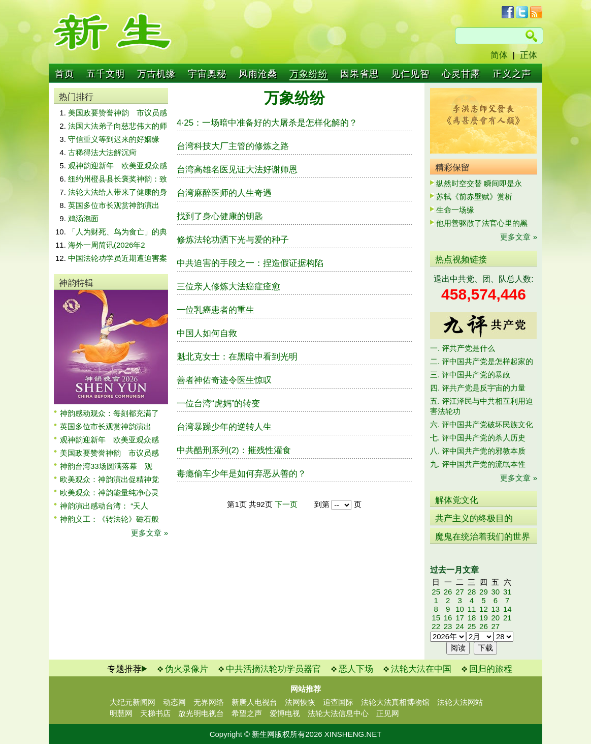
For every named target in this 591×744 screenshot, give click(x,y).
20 (495, 617)
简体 (499, 55)
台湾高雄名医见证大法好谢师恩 (237, 169)
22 (436, 626)
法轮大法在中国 (421, 669)
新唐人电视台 (254, 702)
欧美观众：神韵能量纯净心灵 (109, 492)
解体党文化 (456, 500)
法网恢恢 (300, 702)
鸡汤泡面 (83, 218)
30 (495, 591)
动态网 (174, 702)
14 (507, 609)
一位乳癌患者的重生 (215, 310)
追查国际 (338, 702)
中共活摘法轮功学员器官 (273, 669)
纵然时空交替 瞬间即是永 (479, 183)
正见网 (387, 713)
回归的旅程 (490, 669)
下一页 (286, 504)
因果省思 (359, 74)
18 (472, 617)
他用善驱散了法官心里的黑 (482, 223)
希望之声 (247, 713)
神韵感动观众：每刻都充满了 (109, 413)
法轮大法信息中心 (338, 713)
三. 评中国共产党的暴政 (470, 374)
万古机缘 (156, 74)
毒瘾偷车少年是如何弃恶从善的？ (241, 474)
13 (495, 609)
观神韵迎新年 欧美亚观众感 (117, 165)
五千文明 (105, 74)
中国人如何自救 (207, 333)
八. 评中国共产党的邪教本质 (478, 451)
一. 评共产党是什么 (462, 348)
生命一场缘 (455, 209)
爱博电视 (285, 713)
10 (459, 609)
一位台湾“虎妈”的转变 (218, 403)
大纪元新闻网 (132, 702)
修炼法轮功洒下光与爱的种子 (233, 240)
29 (483, 591)
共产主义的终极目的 (474, 518)
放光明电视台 (201, 713)
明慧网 (121, 713)
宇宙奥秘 (207, 74)
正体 (528, 55)
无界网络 (208, 702)
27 (459, 591)
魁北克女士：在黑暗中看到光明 (237, 357)
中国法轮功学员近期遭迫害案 (117, 258)
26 (448, 591)
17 (459, 617)
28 (472, 591)
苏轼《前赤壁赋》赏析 (474, 196)
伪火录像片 (186, 669)
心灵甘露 (461, 74)
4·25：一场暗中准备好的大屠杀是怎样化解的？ (267, 123)
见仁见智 (410, 74)
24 (459, 626)
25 (436, 591)
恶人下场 (356, 669)
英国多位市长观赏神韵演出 (117, 205)
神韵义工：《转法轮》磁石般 (109, 519)
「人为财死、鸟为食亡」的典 (117, 231)
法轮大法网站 (460, 702)
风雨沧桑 (258, 74)
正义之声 (511, 74)
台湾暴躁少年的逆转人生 (224, 427)
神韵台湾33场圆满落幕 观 (106, 466)
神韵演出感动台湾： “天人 (104, 505)
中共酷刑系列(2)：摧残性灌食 (234, 450)
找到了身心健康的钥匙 (220, 216)
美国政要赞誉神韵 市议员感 (117, 112)
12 (483, 609)
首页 (64, 74)
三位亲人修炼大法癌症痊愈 (228, 286)
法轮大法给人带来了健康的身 (117, 192)
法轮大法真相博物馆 (395, 702)
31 (507, 591)
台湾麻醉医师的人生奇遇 (224, 193)
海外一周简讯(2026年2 (106, 245)
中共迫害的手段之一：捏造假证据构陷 (250, 263)
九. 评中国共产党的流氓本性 (478, 464)
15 (436, 617)
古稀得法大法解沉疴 (102, 152)
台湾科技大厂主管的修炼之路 (233, 146)
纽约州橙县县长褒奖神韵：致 (117, 178)
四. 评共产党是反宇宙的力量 (478, 387)
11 (472, 609)
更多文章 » (149, 532)
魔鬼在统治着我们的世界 (482, 537)
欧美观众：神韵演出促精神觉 (109, 479)
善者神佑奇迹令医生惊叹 (224, 380)
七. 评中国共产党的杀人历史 (478, 437)
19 (483, 617)
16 (448, 617)
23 (448, 626)
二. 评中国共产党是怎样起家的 (481, 361)
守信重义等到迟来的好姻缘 (113, 139)
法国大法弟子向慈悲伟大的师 (117, 126)
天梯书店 (155, 713)
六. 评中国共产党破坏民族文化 (481, 424)
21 (507, 617)
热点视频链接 (461, 259)
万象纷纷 (308, 74)
